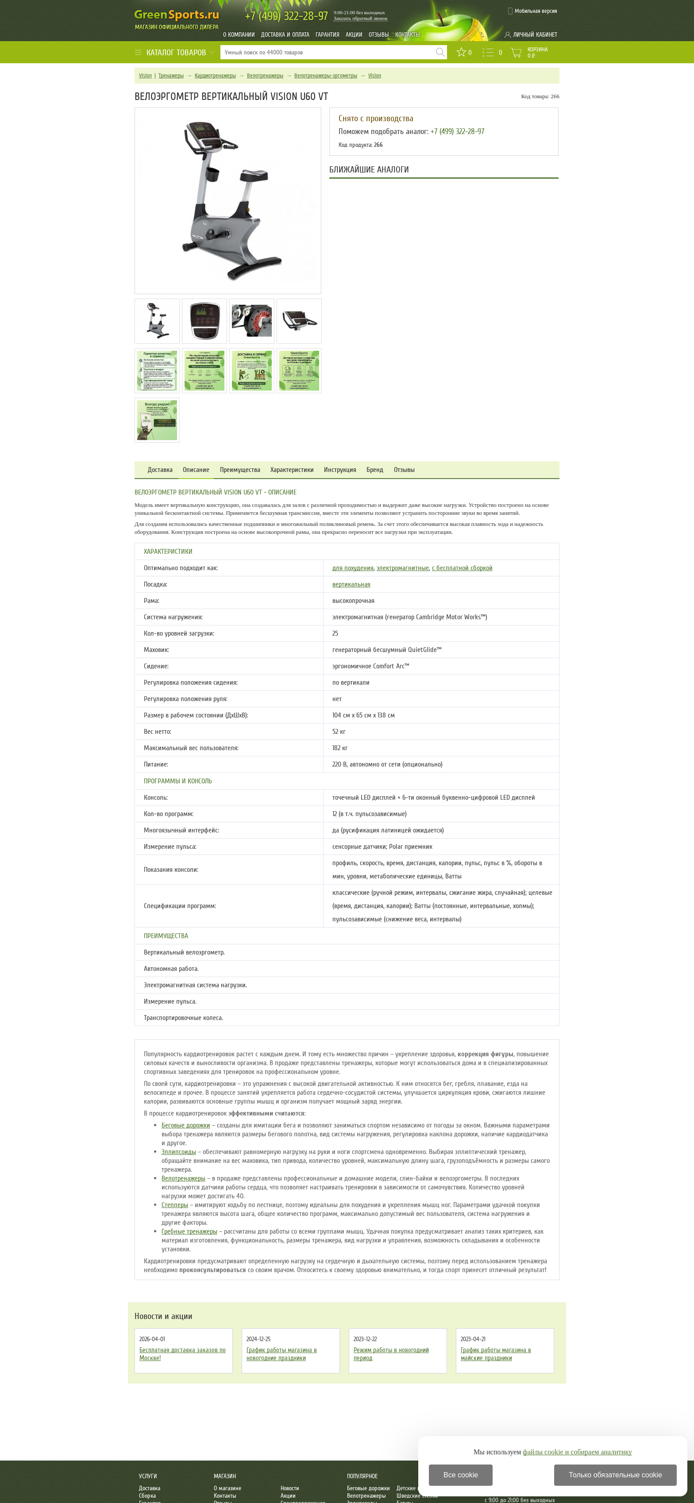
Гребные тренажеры (189, 1231)
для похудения (353, 568)
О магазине (227, 1488)
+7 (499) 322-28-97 (457, 131)
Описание (196, 470)
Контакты (407, 34)
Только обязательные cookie (615, 1475)
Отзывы (379, 34)
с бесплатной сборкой (462, 568)
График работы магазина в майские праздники (496, 1354)
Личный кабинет (535, 34)
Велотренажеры (265, 75)
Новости (290, 1488)
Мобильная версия (536, 11)
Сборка (147, 1495)
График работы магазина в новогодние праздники (282, 1354)
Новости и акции (164, 1316)
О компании (239, 34)
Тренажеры (171, 75)
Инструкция (340, 470)
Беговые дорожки (186, 1125)
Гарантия (327, 34)
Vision (145, 75)
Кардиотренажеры (215, 75)
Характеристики (292, 470)
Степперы (175, 1204)
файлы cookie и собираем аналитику (577, 1452)
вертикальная (351, 584)
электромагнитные (403, 568)
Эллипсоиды (179, 1151)
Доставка (160, 470)
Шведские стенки (417, 1495)
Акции (354, 34)
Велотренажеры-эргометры (325, 75)
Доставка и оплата (285, 34)
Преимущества (240, 470)
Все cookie (460, 1475)
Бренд (374, 470)
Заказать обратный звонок (361, 18)
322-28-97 (286, 16)
